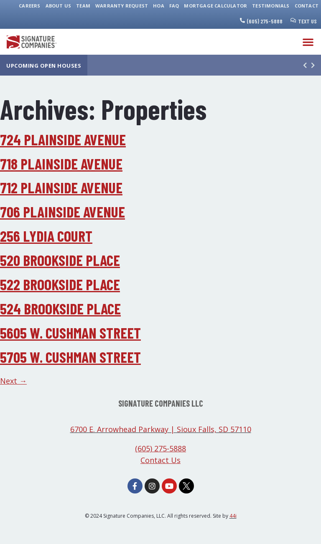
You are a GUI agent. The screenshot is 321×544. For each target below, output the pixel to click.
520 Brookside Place (60, 260)
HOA (158, 6)
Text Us (307, 21)
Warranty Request (121, 6)
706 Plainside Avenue (62, 211)
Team (83, 6)
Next (13, 381)
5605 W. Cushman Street (70, 333)
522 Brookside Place (60, 284)
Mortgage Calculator (215, 6)
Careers (29, 6)
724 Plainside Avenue (63, 139)
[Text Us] (293, 20)
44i (233, 515)
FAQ (174, 6)
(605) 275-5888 (265, 21)
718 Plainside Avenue (61, 163)
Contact (306, 6)
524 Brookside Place (60, 308)
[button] (308, 42)
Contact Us (160, 460)
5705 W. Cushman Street (70, 357)
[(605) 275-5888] (242, 20)
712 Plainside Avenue (61, 187)
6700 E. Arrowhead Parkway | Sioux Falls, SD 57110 (160, 429)
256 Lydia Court (46, 236)
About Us (58, 6)
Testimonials (270, 6)
